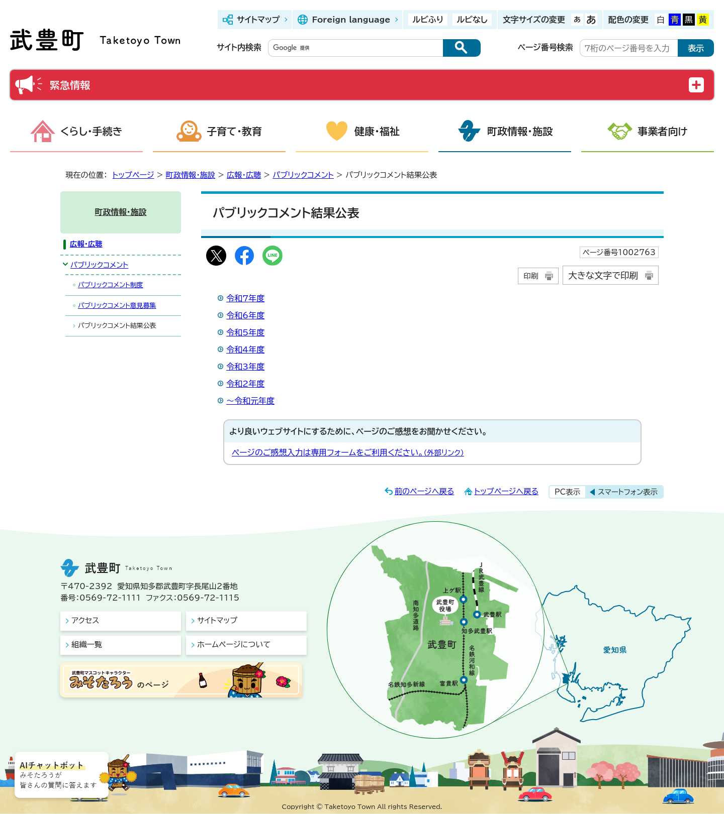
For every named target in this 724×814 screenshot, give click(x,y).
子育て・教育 (234, 131)
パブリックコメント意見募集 (117, 305)
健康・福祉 (377, 131)
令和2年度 (245, 384)
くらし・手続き (91, 131)
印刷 (530, 276)
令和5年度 (245, 332)
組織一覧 (86, 644)
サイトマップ (258, 20)
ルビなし (472, 20)
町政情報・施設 (520, 131)
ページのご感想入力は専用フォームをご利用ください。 (348, 452)
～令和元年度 (250, 401)
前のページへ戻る (425, 491)
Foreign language (351, 20)
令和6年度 (245, 315)
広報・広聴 (244, 175)
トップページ (133, 175)
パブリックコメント (303, 175)
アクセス (85, 620)
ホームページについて (233, 644)
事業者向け (663, 131)
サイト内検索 (239, 47)
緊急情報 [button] (70, 85)
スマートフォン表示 (628, 492)
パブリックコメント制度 (110, 285)
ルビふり (427, 20)
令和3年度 (245, 367)
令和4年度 (245, 349)
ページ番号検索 (545, 47)
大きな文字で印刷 (603, 275)
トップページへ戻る (506, 491)
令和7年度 (245, 298)
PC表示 (567, 492)
